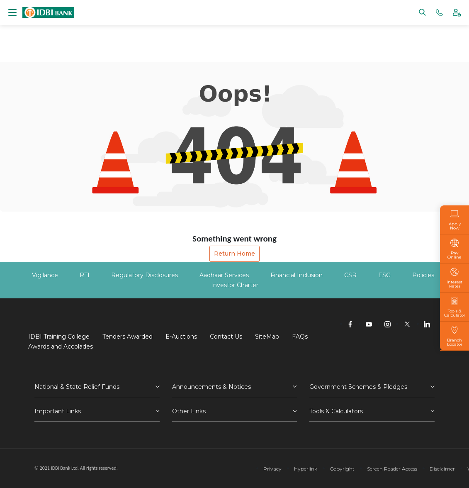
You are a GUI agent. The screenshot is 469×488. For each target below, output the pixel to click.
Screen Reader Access (392, 469)
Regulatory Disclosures (144, 275)
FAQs (300, 336)
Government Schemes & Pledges (358, 386)
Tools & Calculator (454, 307)
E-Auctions (181, 336)
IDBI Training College (59, 336)
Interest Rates (454, 278)
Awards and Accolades (60, 346)
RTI (85, 275)
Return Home (234, 253)
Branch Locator (454, 336)
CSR (350, 275)
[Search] (422, 12)
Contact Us (226, 336)
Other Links (189, 411)
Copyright (342, 469)
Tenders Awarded (127, 336)
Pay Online (454, 249)
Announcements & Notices (211, 386)
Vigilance (45, 275)
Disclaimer (442, 469)
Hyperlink (305, 469)
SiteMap (267, 336)
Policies (423, 275)
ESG (384, 275)
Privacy (272, 469)
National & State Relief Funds (76, 386)
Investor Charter (234, 285)
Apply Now (454, 220)
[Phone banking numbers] (439, 12)
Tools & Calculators (336, 411)
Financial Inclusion (296, 275)
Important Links (57, 411)
